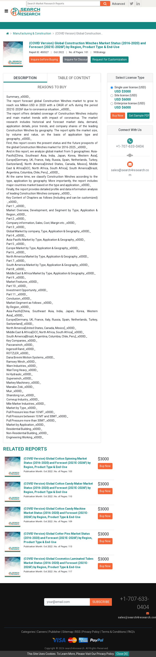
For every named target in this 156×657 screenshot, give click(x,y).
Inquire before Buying (44, 59)
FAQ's (131, 631)
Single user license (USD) (130, 87)
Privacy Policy (90, 631)
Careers (42, 631)
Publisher (55, 631)
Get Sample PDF (139, 115)
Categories (28, 631)
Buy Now (117, 115)
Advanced (118, 3)
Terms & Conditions (113, 631)
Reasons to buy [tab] (52, 87)
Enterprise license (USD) (129, 103)
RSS (77, 631)
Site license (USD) (125, 95)
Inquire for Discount (76, 59)
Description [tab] (25, 78)
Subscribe (100, 602)
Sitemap (67, 631)
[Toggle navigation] (6, 11)
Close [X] (122, 653)
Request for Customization (109, 59)
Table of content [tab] (74, 78)
